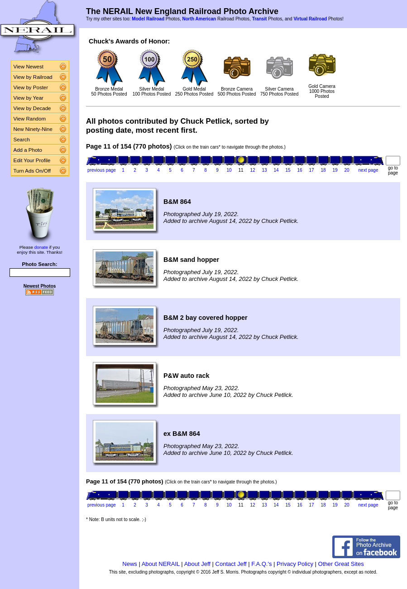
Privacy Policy (295, 563)
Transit (259, 18)
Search (22, 139)
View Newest (28, 66)
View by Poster (31, 87)
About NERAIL (161, 563)
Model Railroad (148, 18)
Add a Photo (28, 150)
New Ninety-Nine (33, 129)
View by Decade (32, 108)
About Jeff (197, 563)
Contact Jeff (231, 563)
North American (199, 18)
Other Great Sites (341, 563)
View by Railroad (33, 77)
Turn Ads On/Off (32, 171)
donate (41, 247)
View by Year (28, 98)
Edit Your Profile (32, 160)
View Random (30, 118)
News (129, 563)
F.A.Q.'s (261, 563)
